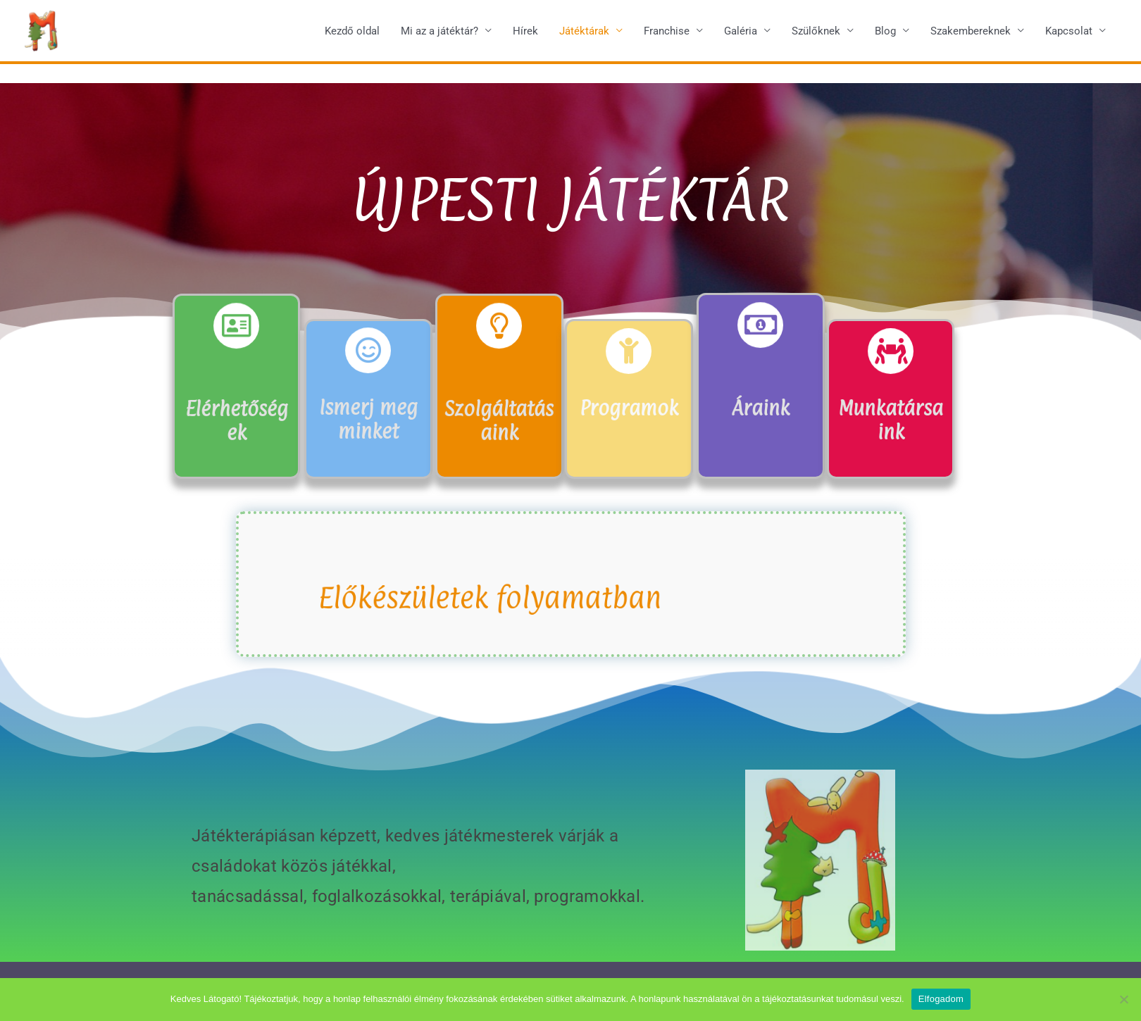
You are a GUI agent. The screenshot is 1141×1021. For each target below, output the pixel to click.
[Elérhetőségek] (236, 328)
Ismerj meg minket (368, 418)
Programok (629, 406)
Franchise (667, 34)
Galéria (740, 34)
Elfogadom (941, 999)
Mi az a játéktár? (439, 34)
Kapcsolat (1068, 34)
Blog (885, 34)
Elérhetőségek (236, 418)
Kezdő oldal (352, 34)
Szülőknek (816, 34)
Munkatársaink (890, 418)
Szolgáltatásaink (499, 418)
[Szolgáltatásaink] (500, 328)
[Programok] (628, 352)
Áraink (760, 406)
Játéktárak (584, 34)
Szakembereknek (970, 34)
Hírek (525, 34)
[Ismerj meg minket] (369, 352)
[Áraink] (760, 326)
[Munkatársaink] (890, 352)
